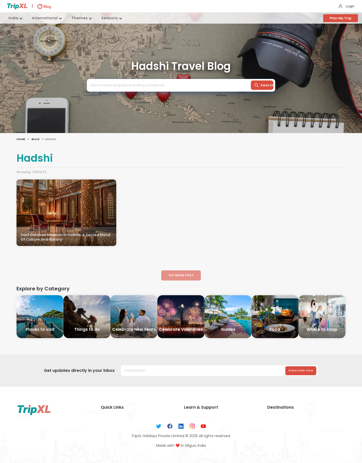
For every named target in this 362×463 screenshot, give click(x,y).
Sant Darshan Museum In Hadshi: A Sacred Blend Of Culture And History (65, 237)
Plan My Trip (340, 18)
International (45, 18)
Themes (80, 18)
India (13, 18)
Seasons (110, 18)
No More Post (181, 275)
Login (350, 6)
